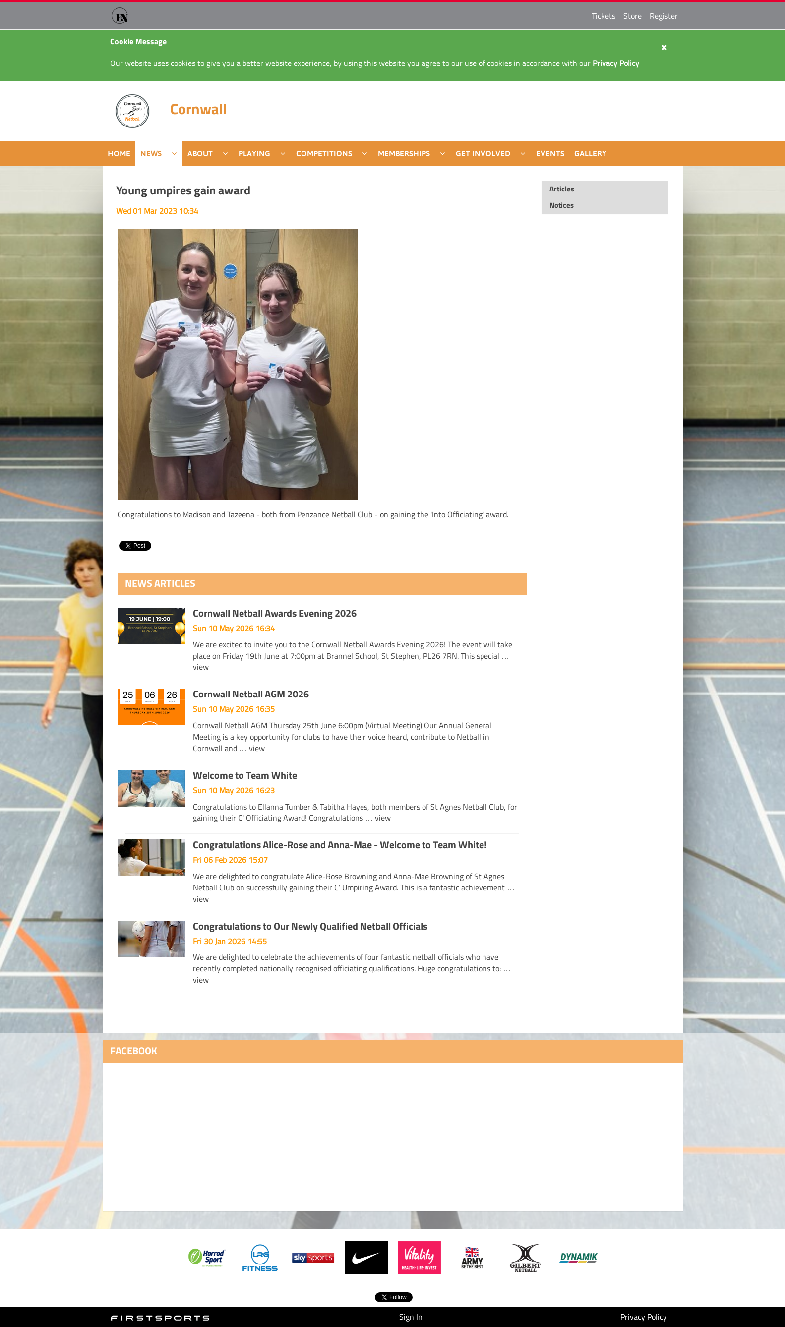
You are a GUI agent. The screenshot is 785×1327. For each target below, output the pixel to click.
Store (632, 16)
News (151, 153)
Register (664, 16)
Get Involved (483, 153)
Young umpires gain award (183, 190)
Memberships (404, 153)
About (200, 153)
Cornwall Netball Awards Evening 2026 (275, 613)
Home (119, 153)
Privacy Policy (643, 1317)
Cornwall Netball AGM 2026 (251, 693)
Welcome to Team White (245, 775)
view (201, 667)
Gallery (590, 153)
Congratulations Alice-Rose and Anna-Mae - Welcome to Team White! (340, 844)
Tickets (603, 16)
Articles (561, 188)
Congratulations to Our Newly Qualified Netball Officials (310, 926)
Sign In (411, 1317)
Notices (561, 205)
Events (550, 153)
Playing (254, 153)
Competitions (324, 153)
